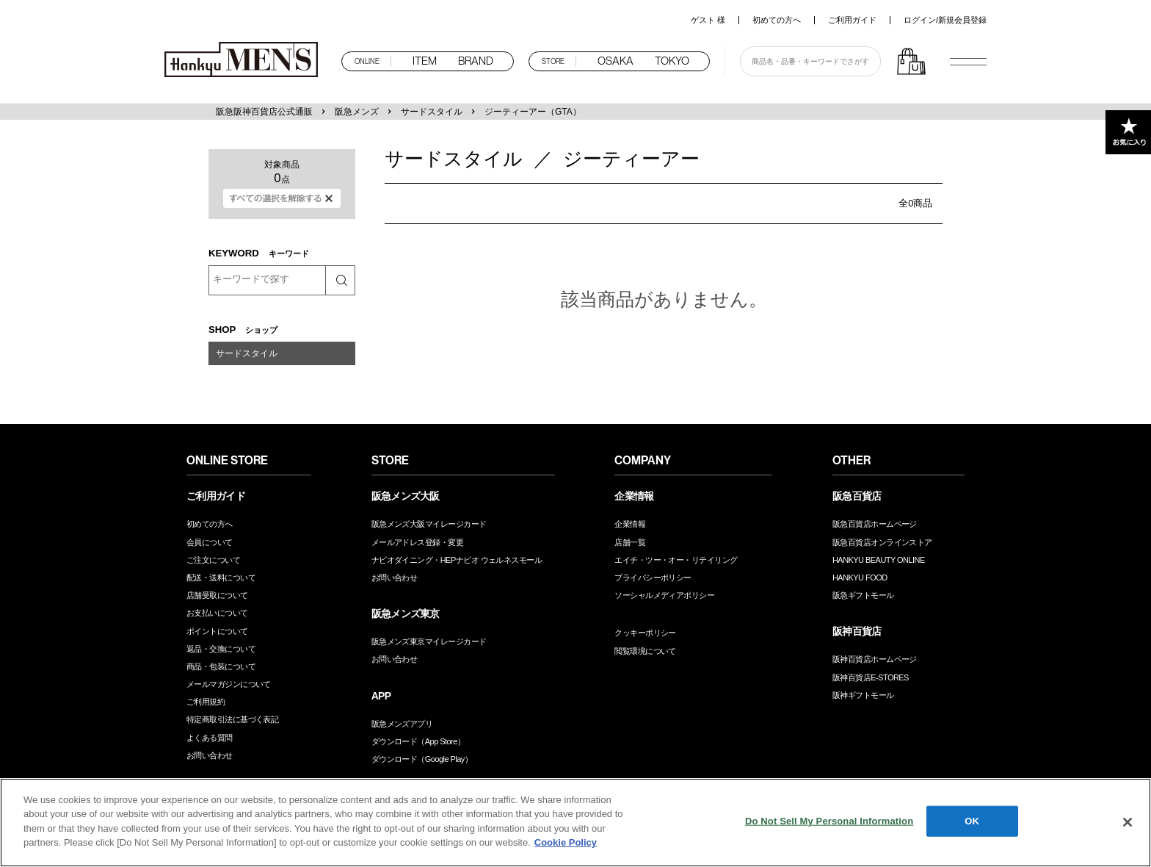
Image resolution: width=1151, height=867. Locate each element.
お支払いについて (217, 612)
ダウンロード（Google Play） (421, 759)
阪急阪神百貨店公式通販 (264, 111)
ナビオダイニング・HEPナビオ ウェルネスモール (456, 559)
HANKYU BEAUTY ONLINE (878, 559)
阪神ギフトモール (863, 695)
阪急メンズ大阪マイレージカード (429, 523)
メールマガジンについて (228, 684)
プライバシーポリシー (652, 577)
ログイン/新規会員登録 (945, 19)
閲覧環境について (645, 651)
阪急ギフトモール (863, 595)
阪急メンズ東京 (405, 613)
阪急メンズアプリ (402, 723)
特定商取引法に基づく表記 (232, 719)
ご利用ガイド (852, 19)
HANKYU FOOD (859, 577)
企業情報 (629, 523)
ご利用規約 (205, 701)
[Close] (1127, 822)
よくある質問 (209, 737)
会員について (209, 542)
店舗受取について (217, 595)
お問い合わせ (209, 755)
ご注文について (213, 559)
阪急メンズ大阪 (405, 496)
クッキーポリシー (645, 632)
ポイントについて (217, 631)
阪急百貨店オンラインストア (882, 542)
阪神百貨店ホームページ (874, 659)
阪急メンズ (357, 111)
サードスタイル (431, 111)
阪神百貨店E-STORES (870, 677)
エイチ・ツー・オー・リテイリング (675, 559)
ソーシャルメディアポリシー (664, 595)
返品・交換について (220, 648)
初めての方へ (776, 19)
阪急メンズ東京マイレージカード (429, 641)
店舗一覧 (629, 542)
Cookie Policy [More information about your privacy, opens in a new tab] (565, 842)
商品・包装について (220, 666)
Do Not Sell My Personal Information (829, 821)
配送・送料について (220, 577)
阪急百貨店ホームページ (874, 523)
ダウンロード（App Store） (418, 741)
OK (972, 821)
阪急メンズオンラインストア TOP (245, 60)
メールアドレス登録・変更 (417, 542)
